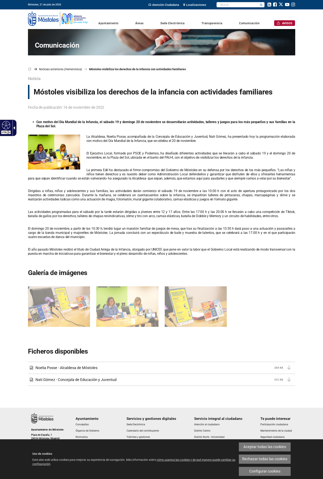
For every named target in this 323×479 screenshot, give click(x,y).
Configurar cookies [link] (264, 471)
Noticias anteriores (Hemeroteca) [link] (60, 69)
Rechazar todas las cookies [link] (264, 459)
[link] (163, 4)
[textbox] (237, 4)
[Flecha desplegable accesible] (13, 128)
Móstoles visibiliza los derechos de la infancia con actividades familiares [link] (137, 69)
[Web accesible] (5, 125)
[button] (261, 4)
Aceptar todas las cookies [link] (264, 447)
